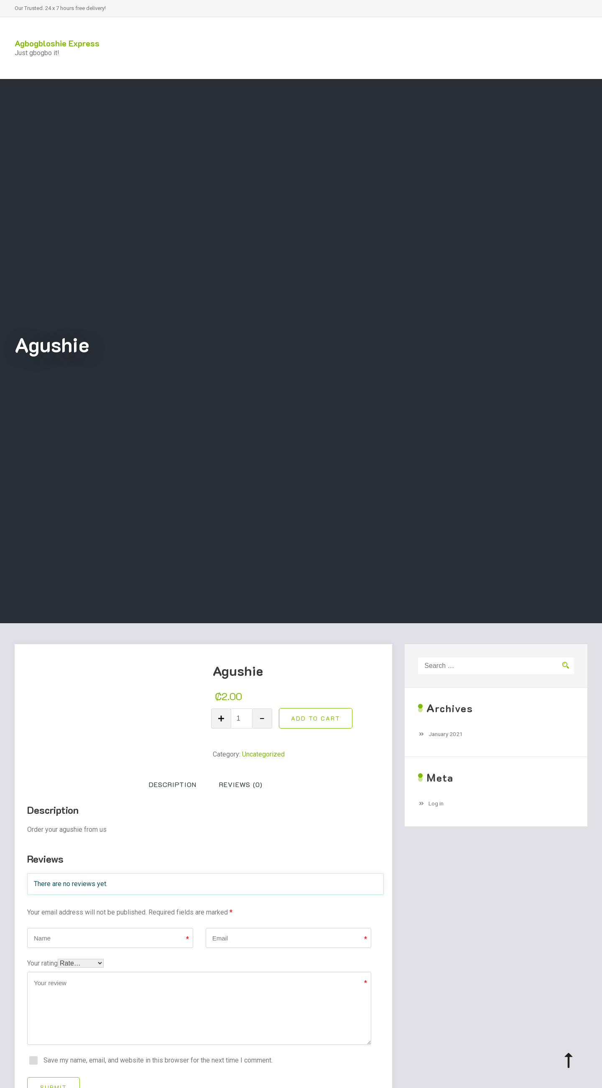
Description (172, 784)
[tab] (172, 785)
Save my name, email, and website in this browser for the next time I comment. (158, 1060)
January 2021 (446, 734)
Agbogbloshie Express (57, 43)
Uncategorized (263, 754)
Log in (436, 803)
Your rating (42, 963)
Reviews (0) (241, 784)
